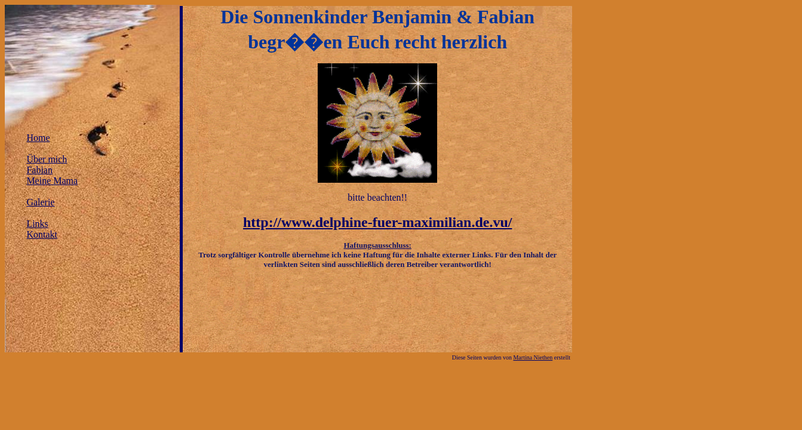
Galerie (40, 202)
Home (38, 138)
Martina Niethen (532, 357)
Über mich (46, 159)
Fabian (39, 170)
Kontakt (41, 234)
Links (37, 224)
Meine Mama (52, 181)
